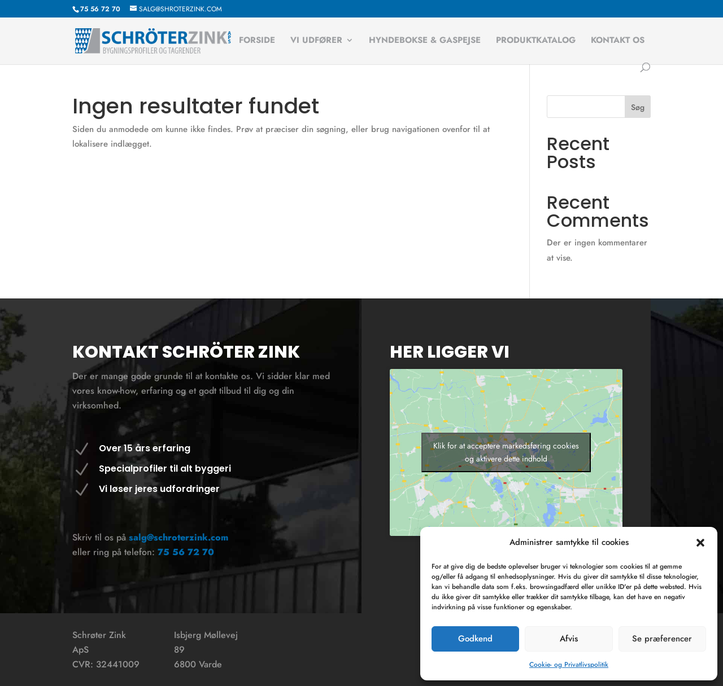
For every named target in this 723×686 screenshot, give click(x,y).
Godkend (475, 638)
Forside (257, 41)
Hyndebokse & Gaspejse (425, 41)
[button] (700, 542)
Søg (637, 107)
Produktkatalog (536, 41)
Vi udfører (316, 41)
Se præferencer (662, 638)
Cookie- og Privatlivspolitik (568, 664)
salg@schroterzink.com (178, 537)
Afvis (569, 638)
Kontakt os (617, 41)
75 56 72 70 (186, 552)
